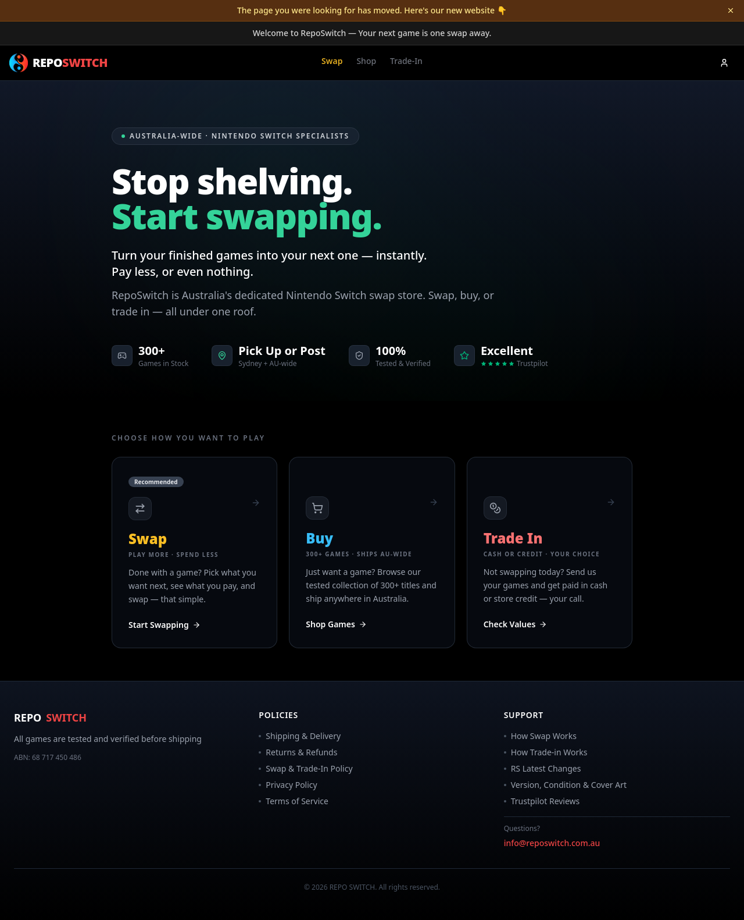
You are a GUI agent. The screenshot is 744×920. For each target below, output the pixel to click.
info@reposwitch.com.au (552, 842)
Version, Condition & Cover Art (565, 784)
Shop (366, 60)
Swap (331, 60)
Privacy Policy (288, 784)
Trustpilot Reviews (542, 801)
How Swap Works (540, 735)
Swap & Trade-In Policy (305, 768)
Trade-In (406, 60)
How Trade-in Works (546, 752)
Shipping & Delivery (300, 735)
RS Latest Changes (542, 768)
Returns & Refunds (298, 752)
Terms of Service (293, 801)
